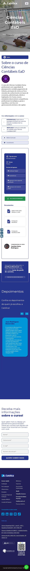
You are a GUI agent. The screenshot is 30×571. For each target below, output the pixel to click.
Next (26, 314)
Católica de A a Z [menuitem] (20, 501)
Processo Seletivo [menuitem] (20, 504)
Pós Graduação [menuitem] (5, 486)
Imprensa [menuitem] (18, 483)
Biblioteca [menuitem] (18, 481)
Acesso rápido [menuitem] (5, 481)
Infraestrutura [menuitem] (5, 489)
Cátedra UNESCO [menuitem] (6, 499)
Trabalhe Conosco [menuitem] (21, 494)
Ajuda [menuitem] (17, 491)
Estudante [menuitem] (4, 492)
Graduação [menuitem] (4, 483)
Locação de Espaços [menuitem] (6, 502)
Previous (22, 314)
